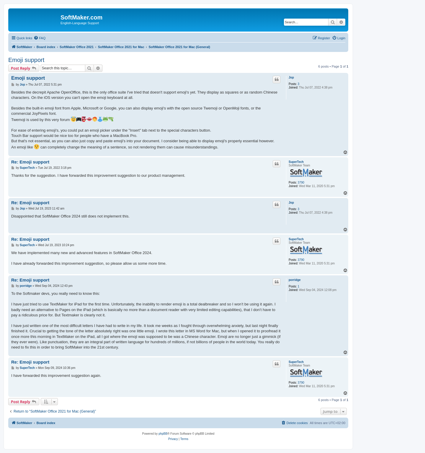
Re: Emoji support (30, 161)
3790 (301, 182)
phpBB (162, 433)
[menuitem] (39, 38)
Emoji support (26, 60)
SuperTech (296, 161)
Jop (291, 77)
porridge (295, 280)
